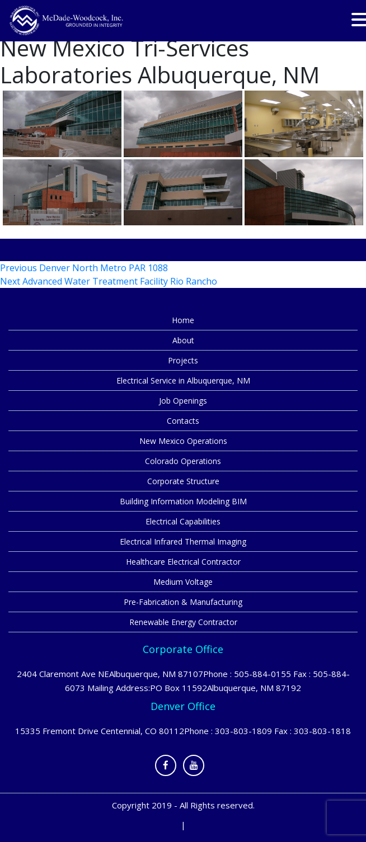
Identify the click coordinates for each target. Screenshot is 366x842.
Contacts (183, 420)
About (183, 340)
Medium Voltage (183, 581)
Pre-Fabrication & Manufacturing (183, 602)
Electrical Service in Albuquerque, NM (183, 380)
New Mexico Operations (183, 441)
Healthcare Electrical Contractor (183, 561)
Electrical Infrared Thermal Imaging (183, 541)
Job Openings (183, 400)
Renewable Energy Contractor (183, 622)
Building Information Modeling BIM (183, 501)
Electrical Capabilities (183, 521)
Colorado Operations (183, 461)
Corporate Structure (183, 481)
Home (183, 320)
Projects (183, 360)
